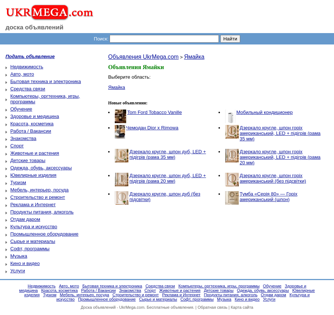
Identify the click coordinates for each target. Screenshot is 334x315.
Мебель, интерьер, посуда (39, 190)
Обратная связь (212, 307)
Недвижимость (26, 66)
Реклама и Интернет (33, 204)
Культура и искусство (33, 226)
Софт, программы (30, 248)
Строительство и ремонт (37, 197)
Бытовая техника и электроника (45, 81)
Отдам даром (25, 219)
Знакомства (23, 138)
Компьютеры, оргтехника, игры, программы (219, 286)
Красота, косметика (32, 123)
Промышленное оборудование (44, 234)
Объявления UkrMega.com (143, 57)
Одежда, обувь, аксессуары (41, 168)
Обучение (21, 109)
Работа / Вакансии (30, 131)
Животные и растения (34, 153)
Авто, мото (22, 74)
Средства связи (27, 89)
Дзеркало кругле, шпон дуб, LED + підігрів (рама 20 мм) (167, 178)
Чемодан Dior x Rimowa (152, 127)
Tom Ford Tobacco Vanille (154, 112)
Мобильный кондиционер (265, 112)
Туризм (18, 182)
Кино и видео (25, 263)
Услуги (17, 270)
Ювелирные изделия (33, 175)
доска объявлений (35, 27)
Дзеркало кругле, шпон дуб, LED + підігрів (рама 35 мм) (167, 154)
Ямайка (194, 57)
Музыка (18, 256)
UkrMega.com (131, 307)
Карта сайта (242, 307)
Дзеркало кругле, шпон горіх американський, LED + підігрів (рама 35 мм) (280, 133)
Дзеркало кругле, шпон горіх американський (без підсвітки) (273, 178)
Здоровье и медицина (34, 116)
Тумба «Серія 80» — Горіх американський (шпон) (269, 196)
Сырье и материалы (32, 241)
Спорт (17, 145)
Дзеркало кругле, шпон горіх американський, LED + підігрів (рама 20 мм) (280, 157)
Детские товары (27, 160)
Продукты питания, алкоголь (42, 212)
